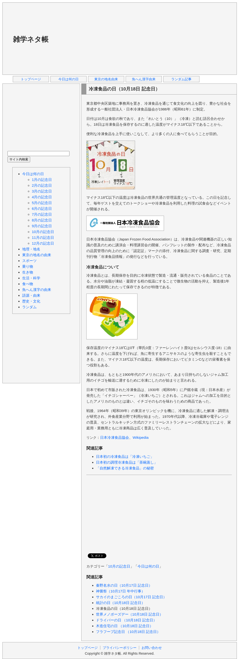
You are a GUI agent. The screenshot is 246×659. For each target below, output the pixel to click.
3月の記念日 (42, 191)
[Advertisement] (121, 38)
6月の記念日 (42, 208)
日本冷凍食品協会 (114, 437)
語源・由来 (31, 295)
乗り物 (27, 266)
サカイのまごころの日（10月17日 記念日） (131, 597)
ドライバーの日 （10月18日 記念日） (126, 620)
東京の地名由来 (106, 79)
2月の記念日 (42, 185)
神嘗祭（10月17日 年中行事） (120, 591)
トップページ (31, 79)
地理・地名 (31, 249)
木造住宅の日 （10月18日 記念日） (124, 626)
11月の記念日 (43, 237)
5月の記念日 (42, 203)
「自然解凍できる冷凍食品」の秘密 (125, 468)
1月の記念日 (42, 180)
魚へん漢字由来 (144, 79)
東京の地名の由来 (36, 255)
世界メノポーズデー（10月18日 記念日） (129, 614)
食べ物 (27, 284)
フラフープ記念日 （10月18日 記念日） (128, 632)
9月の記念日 (42, 226)
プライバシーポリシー (120, 648)
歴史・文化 (31, 301)
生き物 (27, 272)
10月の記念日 (119, 566)
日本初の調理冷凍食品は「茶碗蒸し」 (126, 462)
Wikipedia (141, 437)
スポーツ (29, 261)
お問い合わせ (152, 648)
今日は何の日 (68, 79)
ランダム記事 (181, 79)
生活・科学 (31, 278)
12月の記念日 (43, 243)
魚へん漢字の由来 (36, 290)
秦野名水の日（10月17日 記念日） (124, 585)
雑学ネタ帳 (30, 39)
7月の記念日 (42, 214)
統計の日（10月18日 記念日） (120, 603)
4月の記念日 (42, 197)
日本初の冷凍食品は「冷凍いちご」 (125, 456)
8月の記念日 (42, 220)
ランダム (29, 307)
